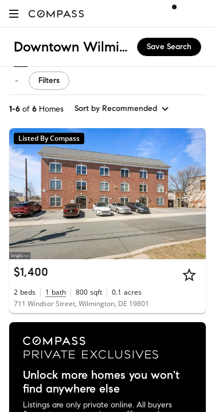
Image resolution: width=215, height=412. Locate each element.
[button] (14, 13)
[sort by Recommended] (122, 109)
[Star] (189, 275)
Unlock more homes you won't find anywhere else (101, 382)
